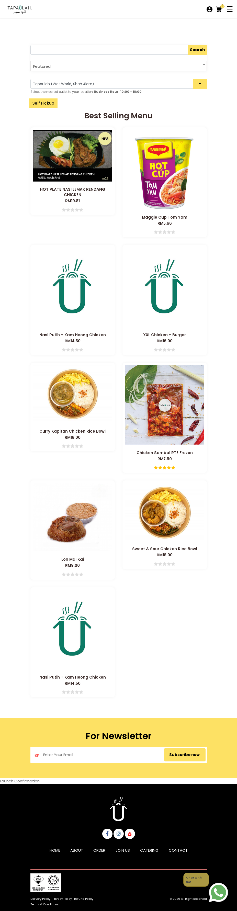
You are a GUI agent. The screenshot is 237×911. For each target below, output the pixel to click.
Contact (178, 850)
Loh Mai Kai (72, 559)
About (76, 850)
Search (197, 49)
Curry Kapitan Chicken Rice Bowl (72, 431)
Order (99, 850)
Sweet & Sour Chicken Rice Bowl (164, 549)
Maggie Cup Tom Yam (164, 217)
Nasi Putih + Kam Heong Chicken (72, 335)
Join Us (123, 850)
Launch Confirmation (20, 781)
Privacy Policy (62, 899)
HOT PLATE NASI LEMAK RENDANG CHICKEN (72, 192)
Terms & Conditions (44, 904)
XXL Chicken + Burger (164, 335)
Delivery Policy (40, 899)
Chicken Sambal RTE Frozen (165, 452)
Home (55, 850)
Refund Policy (83, 899)
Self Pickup (43, 103)
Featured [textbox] (42, 66)
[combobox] (118, 66)
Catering (149, 850)
